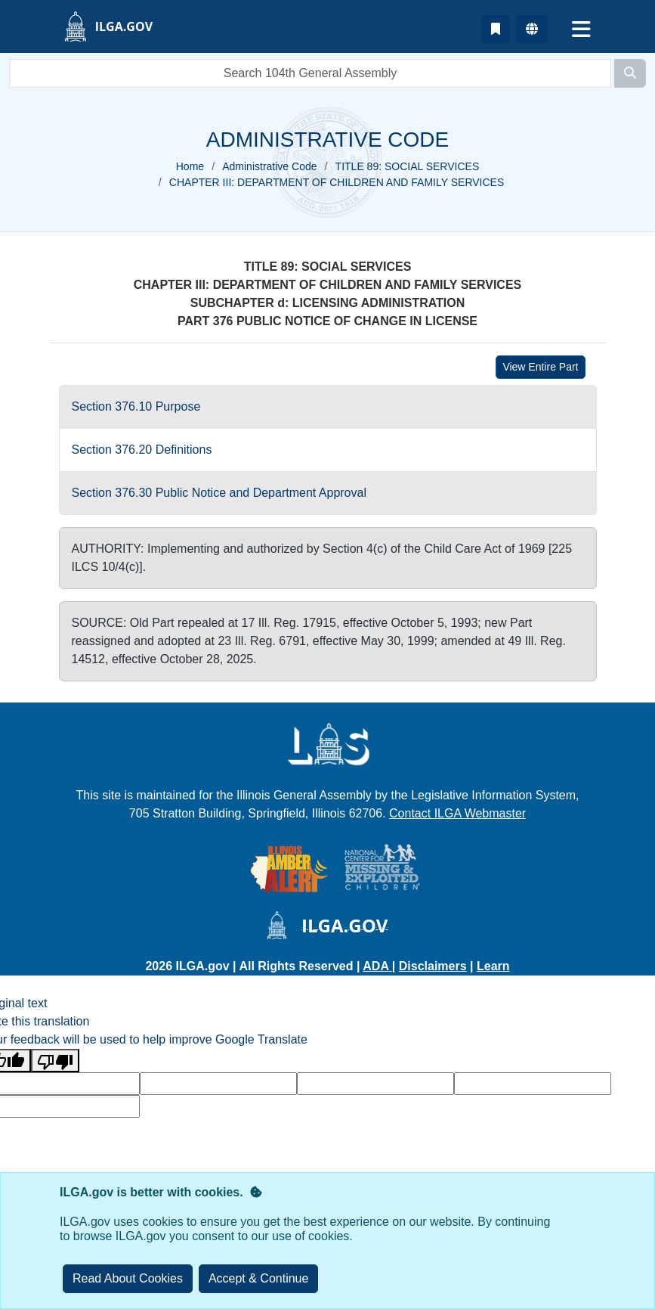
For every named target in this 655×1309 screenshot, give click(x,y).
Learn (493, 966)
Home (190, 166)
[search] (310, 73)
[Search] (630, 73)
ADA (377, 966)
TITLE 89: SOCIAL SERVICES (407, 166)
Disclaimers (433, 966)
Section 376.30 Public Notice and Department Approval (219, 492)
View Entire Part (540, 367)
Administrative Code (269, 166)
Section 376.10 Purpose (136, 406)
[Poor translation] (55, 1060)
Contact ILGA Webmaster (457, 813)
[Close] (259, 1278)
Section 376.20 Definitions (142, 449)
